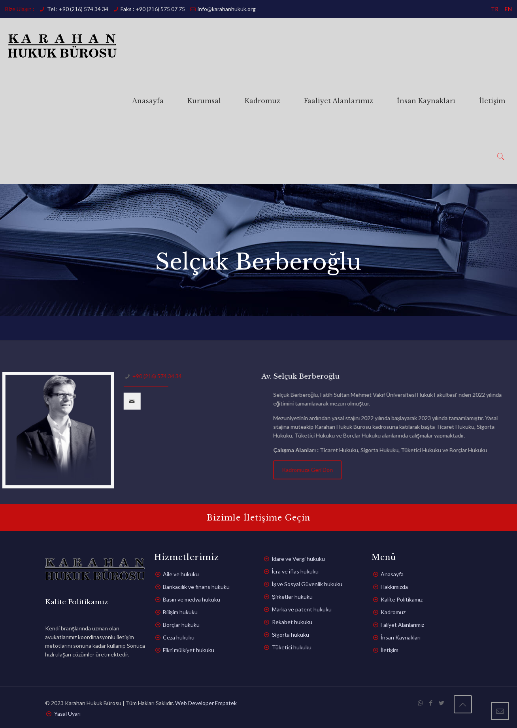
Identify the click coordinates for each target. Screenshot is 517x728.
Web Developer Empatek (206, 703)
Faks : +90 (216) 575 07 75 (153, 9)
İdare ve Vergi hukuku (298, 558)
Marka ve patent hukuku (302, 609)
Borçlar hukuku (181, 624)
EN (508, 9)
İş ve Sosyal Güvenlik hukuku (307, 584)
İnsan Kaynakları (401, 637)
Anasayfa (392, 574)
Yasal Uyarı (67, 713)
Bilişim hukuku (180, 612)
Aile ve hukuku (181, 574)
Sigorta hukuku (290, 634)
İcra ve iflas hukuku (295, 571)
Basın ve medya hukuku (191, 599)
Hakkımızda (394, 586)
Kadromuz (393, 612)
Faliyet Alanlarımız (402, 624)
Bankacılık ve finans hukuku (196, 586)
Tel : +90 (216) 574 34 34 (77, 9)
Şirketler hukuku (292, 596)
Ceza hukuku (178, 637)
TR (494, 9)
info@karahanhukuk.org (227, 9)
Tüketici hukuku (291, 647)
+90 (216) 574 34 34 (153, 376)
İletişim (389, 650)
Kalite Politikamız (402, 599)
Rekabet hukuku (292, 622)
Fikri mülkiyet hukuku (188, 650)
